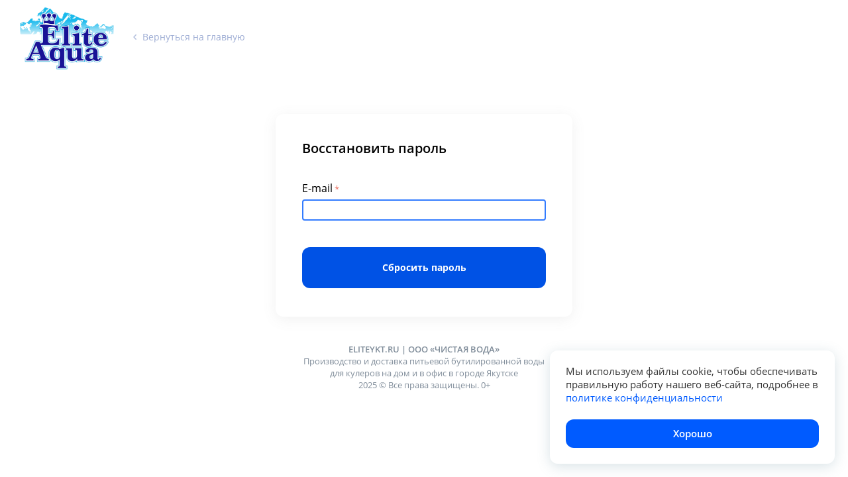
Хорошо (692, 433)
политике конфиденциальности (644, 397)
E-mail (317, 188)
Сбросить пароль (424, 267)
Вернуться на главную (189, 36)
